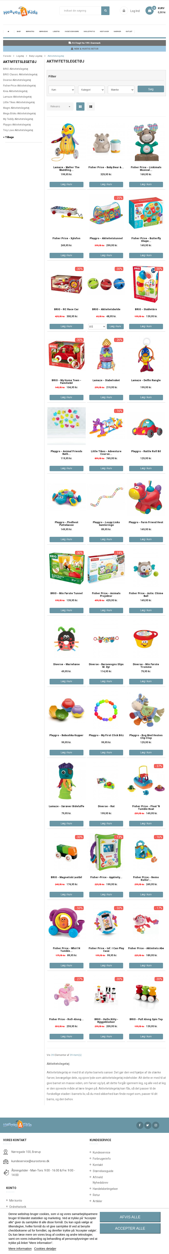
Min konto (15, 1200)
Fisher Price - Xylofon (66, 238)
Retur (96, 1195)
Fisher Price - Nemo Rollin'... (146, 878)
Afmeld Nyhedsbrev (97, 1180)
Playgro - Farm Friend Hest (146, 522)
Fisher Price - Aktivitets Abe (146, 948)
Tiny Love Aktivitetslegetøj (18, 130)
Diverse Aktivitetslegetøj (17, 80)
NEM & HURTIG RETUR (84, 48)
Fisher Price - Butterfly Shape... (146, 240)
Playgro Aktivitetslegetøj (17, 124)
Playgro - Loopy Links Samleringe (106, 523)
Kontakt (97, 1164)
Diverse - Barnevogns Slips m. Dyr (106, 665)
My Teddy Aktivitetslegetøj (18, 119)
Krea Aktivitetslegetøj (15, 91)
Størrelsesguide (97, 1171)
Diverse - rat (106, 806)
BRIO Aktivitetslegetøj (15, 68)
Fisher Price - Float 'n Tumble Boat (146, 807)
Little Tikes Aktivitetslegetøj (19, 102)
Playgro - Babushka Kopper (66, 735)
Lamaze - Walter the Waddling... (66, 169)
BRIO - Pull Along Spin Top (146, 1019)
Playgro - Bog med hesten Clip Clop (146, 736)
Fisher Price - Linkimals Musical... (146, 169)
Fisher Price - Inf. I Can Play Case (106, 949)
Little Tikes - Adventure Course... (106, 452)
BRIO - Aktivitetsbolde (106, 309)
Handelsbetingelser (97, 1188)
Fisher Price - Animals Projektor (106, 594)
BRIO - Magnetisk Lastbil (66, 877)
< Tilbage (8, 137)
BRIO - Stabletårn (146, 309)
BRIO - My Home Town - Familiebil (66, 381)
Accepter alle (130, 1228)
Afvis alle (130, 1217)
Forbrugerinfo (97, 1158)
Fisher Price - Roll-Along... (66, 1019)
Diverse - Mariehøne (66, 664)
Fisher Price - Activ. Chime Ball (146, 594)
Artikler (97, 1201)
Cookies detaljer (45, 1248)
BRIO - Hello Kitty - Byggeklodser (106, 1020)
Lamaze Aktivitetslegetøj (17, 96)
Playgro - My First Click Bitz (106, 735)
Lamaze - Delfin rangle (146, 380)
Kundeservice (97, 1152)
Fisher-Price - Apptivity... (106, 877)
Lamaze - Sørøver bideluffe (66, 806)
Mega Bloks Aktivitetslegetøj (19, 113)
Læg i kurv (66, 184)
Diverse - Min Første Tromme (146, 665)
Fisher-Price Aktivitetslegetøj (19, 85)
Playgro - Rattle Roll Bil (146, 451)
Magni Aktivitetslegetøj (16, 107)
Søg (105, 10)
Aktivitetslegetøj (19, 62)
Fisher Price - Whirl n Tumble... (66, 949)
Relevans (55, 106)
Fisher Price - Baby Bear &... (106, 167)
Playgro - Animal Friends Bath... (66, 452)
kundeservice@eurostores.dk (30, 1161)
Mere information (20, 1248)
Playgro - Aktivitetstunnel (106, 238)
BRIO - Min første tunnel (66, 593)
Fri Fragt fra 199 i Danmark (84, 43)
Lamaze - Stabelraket (106, 380)
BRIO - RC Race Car (66, 309)
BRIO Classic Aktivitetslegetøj (20, 74)
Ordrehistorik (17, 1206)
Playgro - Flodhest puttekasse (66, 523)
